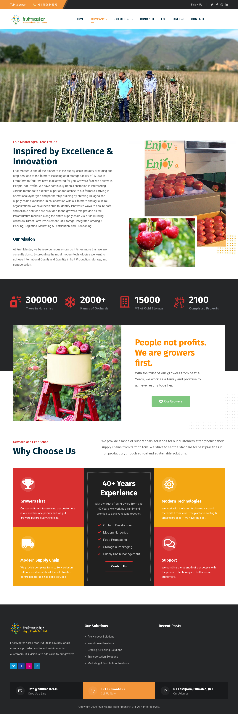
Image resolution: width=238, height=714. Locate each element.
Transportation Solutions (103, 656)
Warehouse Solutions (101, 643)
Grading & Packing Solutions (105, 649)
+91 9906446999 (113, 689)
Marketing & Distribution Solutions (108, 663)
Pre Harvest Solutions (101, 636)
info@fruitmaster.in (43, 689)
